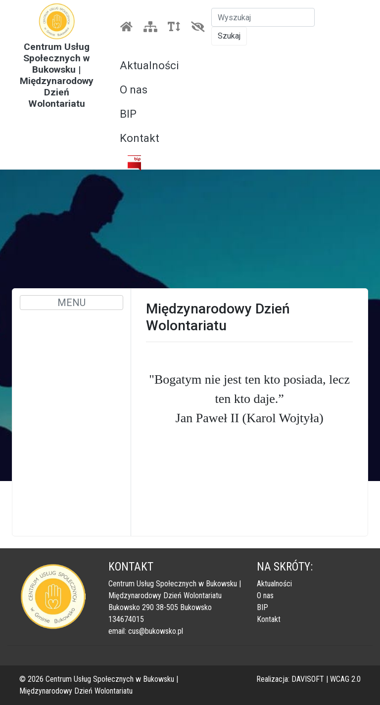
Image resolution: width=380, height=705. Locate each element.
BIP (128, 114)
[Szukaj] (263, 17)
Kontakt (139, 138)
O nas (133, 90)
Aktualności (149, 65)
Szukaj (229, 36)
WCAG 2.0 (345, 679)
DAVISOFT (307, 679)
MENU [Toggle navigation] (71, 302)
